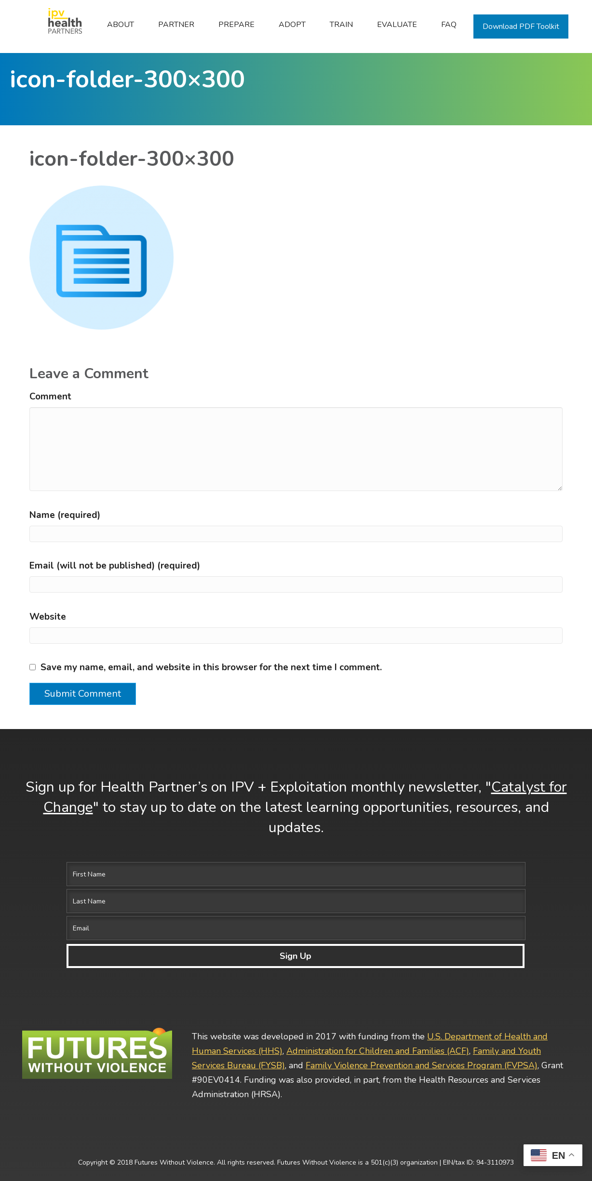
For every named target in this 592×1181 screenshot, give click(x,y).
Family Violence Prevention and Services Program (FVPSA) (422, 1035)
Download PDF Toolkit (521, 26)
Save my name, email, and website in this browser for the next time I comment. (211, 721)
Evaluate (397, 24)
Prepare (236, 24)
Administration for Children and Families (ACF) (377, 1021)
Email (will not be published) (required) (114, 619)
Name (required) (64, 568)
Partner (176, 24)
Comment (50, 450)
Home (59, 24)
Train (341, 24)
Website (47, 669)
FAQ (449, 24)
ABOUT (120, 24)
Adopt (292, 24)
